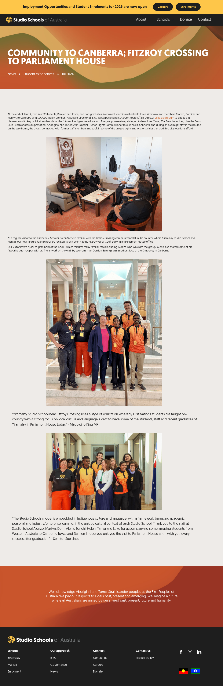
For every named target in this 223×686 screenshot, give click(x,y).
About (141, 20)
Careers (163, 7)
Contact (204, 20)
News (12, 74)
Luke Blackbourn (164, 118)
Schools (163, 20)
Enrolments (188, 7)
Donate (186, 20)
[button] (143, 20)
